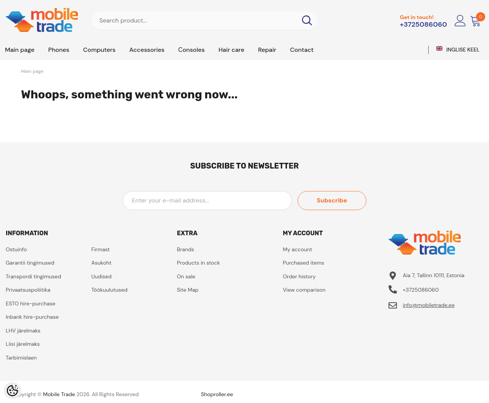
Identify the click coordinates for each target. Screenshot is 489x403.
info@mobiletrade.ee (429, 305)
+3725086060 (423, 24)
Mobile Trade (59, 394)
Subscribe (332, 200)
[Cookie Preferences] (12, 390)
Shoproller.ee (217, 394)
